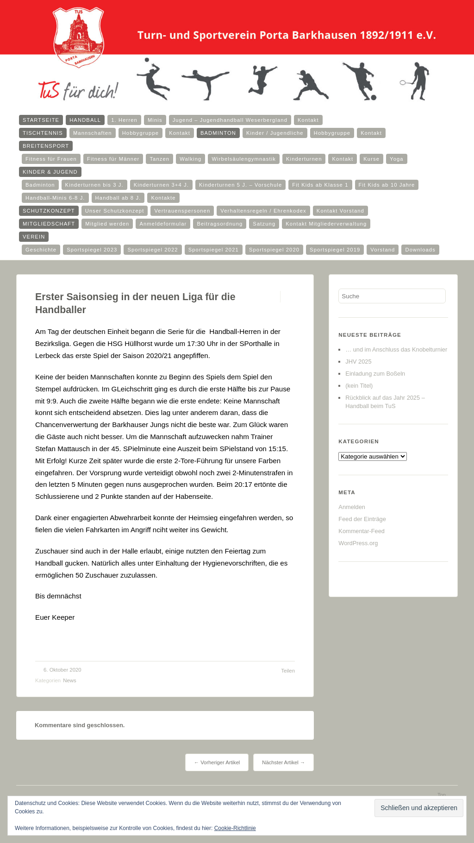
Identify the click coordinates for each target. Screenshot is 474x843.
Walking (190, 159)
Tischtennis (43, 133)
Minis (155, 120)
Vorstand (382, 249)
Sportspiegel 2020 (274, 249)
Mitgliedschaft (49, 223)
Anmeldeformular (163, 223)
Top (441, 795)
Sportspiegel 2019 (335, 249)
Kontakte (163, 198)
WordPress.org (358, 543)
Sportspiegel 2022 (152, 249)
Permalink (272, 296)
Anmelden (351, 506)
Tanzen (159, 159)
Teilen (288, 670)
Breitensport (46, 146)
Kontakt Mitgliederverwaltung (326, 223)
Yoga (397, 159)
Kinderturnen (304, 159)
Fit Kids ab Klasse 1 (320, 185)
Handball (85, 120)
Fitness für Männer (113, 159)
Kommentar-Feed (361, 531)
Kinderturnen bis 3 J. (94, 185)
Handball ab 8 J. (118, 198)
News (69, 680)
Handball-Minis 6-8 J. (55, 198)
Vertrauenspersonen (182, 211)
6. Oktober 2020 (62, 670)
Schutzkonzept (49, 211)
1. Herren (124, 120)
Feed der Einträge (362, 519)
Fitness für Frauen (51, 159)
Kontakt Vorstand (340, 211)
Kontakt (308, 120)
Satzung (264, 223)
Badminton (218, 133)
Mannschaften (92, 133)
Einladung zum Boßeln (375, 373)
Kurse (371, 159)
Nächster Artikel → (283, 762)
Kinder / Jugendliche (275, 133)
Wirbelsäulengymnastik (244, 159)
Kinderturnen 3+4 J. (161, 185)
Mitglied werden (107, 223)
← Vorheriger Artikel (217, 762)
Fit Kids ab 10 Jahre (387, 185)
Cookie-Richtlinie (235, 828)
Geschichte (40, 249)
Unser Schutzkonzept (114, 211)
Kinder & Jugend (50, 172)
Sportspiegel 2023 (92, 249)
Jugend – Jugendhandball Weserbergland (230, 120)
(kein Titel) (359, 385)
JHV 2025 (358, 361)
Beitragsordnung (220, 223)
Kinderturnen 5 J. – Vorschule (240, 185)
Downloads (420, 249)
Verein (34, 236)
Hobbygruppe (140, 133)
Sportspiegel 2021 (213, 249)
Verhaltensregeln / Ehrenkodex (263, 211)
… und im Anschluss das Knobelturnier (396, 349)
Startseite (41, 120)
